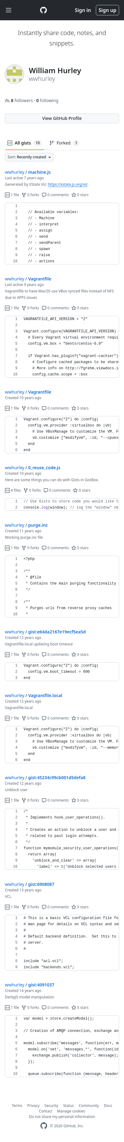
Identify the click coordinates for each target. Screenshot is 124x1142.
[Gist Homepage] (43, 10)
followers (19, 100)
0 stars (80, 194)
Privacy (33, 1105)
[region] (62, 233)
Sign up (107, 10)
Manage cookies (71, 1111)
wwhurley (14, 172)
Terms (17, 1105)
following (47, 100)
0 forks (30, 194)
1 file (12, 194)
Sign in (83, 10)
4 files (13, 490)
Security (51, 1105)
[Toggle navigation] (8, 10)
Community (89, 1105)
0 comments (55, 194)
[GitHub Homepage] (43, 1126)
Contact (45, 1111)
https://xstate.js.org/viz (68, 184)
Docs (108, 1105)
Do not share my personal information (62, 1116)
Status (68, 1105)
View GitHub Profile (62, 118)
